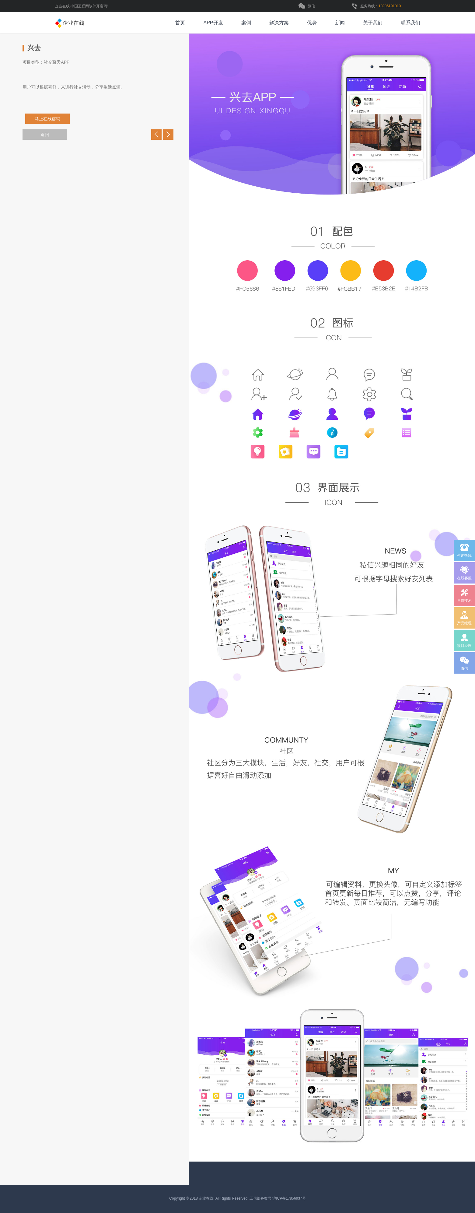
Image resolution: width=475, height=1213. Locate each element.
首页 (180, 22)
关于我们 (372, 22)
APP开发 (213, 22)
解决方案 (279, 22)
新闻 (340, 22)
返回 (44, 134)
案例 (246, 22)
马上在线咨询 (50, 118)
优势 (312, 22)
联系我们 (410, 22)
